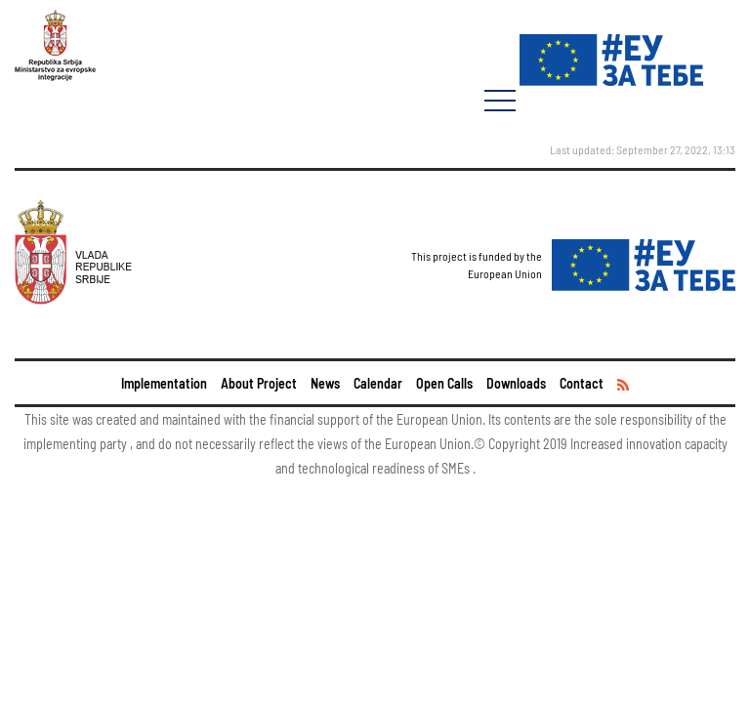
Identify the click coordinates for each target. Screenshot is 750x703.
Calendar (378, 383)
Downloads (516, 383)
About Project (259, 383)
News (325, 383)
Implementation (164, 383)
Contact (582, 383)
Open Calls (444, 383)
